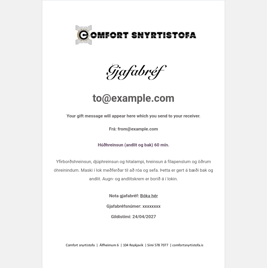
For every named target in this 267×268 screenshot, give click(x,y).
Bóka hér (149, 195)
